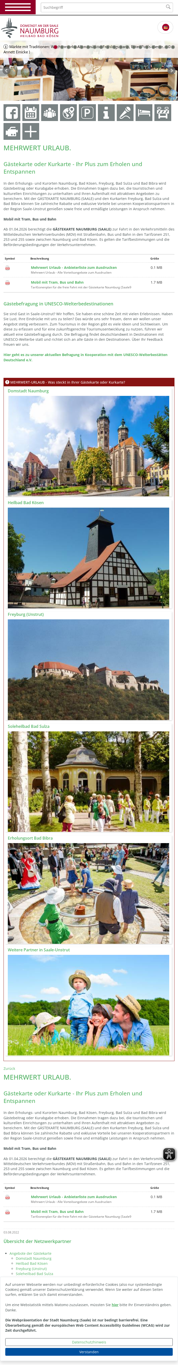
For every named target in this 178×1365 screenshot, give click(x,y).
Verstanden (89, 1351)
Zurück (9, 1068)
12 (127, 47)
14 (140, 47)
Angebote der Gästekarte (30, 1253)
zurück (7, 71)
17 (160, 47)
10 (114, 47)
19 (173, 47)
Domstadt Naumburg (33, 1258)
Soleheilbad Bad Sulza (34, 1273)
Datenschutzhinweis (89, 1342)
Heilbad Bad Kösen (32, 1263)
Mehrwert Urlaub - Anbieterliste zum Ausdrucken (74, 267)
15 (147, 47)
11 (121, 47)
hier (115, 1304)
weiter (171, 71)
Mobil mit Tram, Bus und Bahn (57, 282)
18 (166, 47)
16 (153, 47)
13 (134, 47)
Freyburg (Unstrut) (31, 1268)
